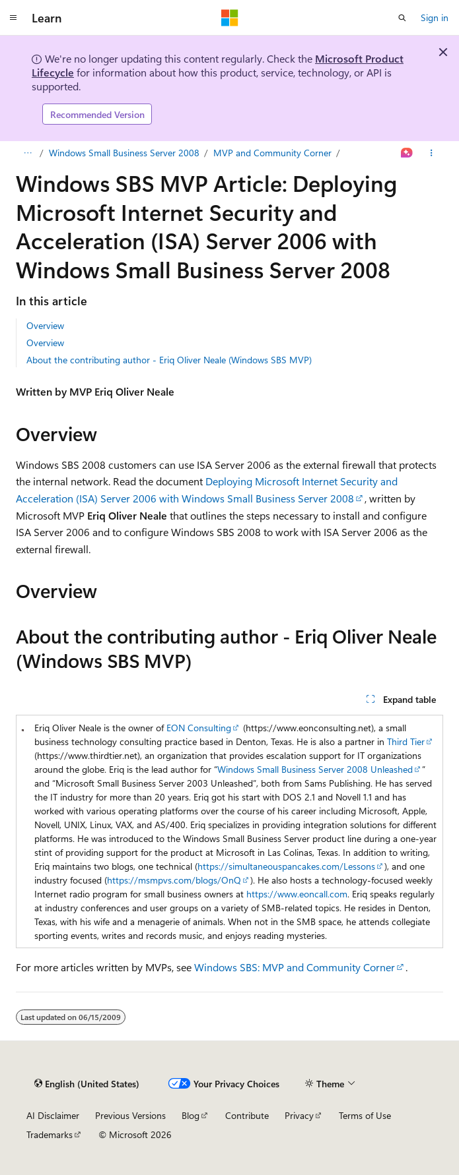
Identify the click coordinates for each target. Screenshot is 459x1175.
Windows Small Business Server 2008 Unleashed (315, 769)
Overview (45, 325)
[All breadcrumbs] (27, 153)
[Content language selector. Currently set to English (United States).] (86, 1083)
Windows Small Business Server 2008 (124, 152)
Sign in (434, 17)
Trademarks (49, 1134)
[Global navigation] (13, 18)
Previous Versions (130, 1115)
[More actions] (431, 153)
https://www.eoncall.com (296, 894)
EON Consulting (198, 727)
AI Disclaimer (52, 1115)
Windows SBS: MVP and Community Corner (294, 967)
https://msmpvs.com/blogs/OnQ (174, 880)
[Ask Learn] (407, 153)
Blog (190, 1115)
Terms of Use (365, 1115)
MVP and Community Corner (272, 152)
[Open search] (402, 18)
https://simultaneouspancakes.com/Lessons (286, 866)
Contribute (247, 1115)
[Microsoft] (229, 17)
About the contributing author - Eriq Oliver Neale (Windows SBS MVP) (169, 359)
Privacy (299, 1115)
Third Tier (406, 741)
